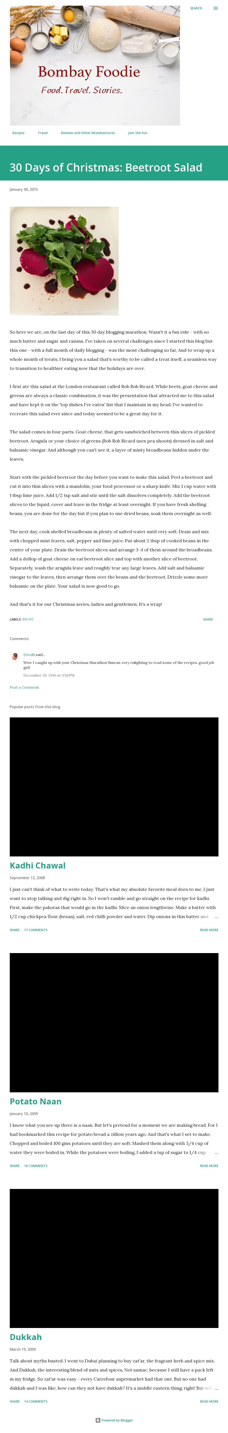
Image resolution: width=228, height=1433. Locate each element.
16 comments (35, 1166)
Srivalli (29, 654)
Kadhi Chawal (38, 865)
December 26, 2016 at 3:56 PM (49, 675)
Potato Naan (36, 1101)
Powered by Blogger (114, 1420)
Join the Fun (135, 133)
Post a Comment (24, 687)
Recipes (16, 133)
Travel (40, 133)
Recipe (27, 619)
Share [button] (208, 619)
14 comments (35, 1401)
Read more (209, 930)
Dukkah (26, 1337)
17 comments (35, 930)
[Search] (196, 8)
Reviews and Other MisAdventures (85, 133)
